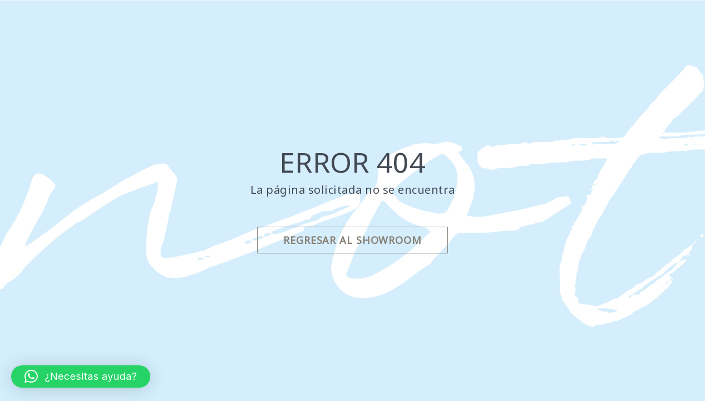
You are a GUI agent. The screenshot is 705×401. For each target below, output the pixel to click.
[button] (80, 376)
